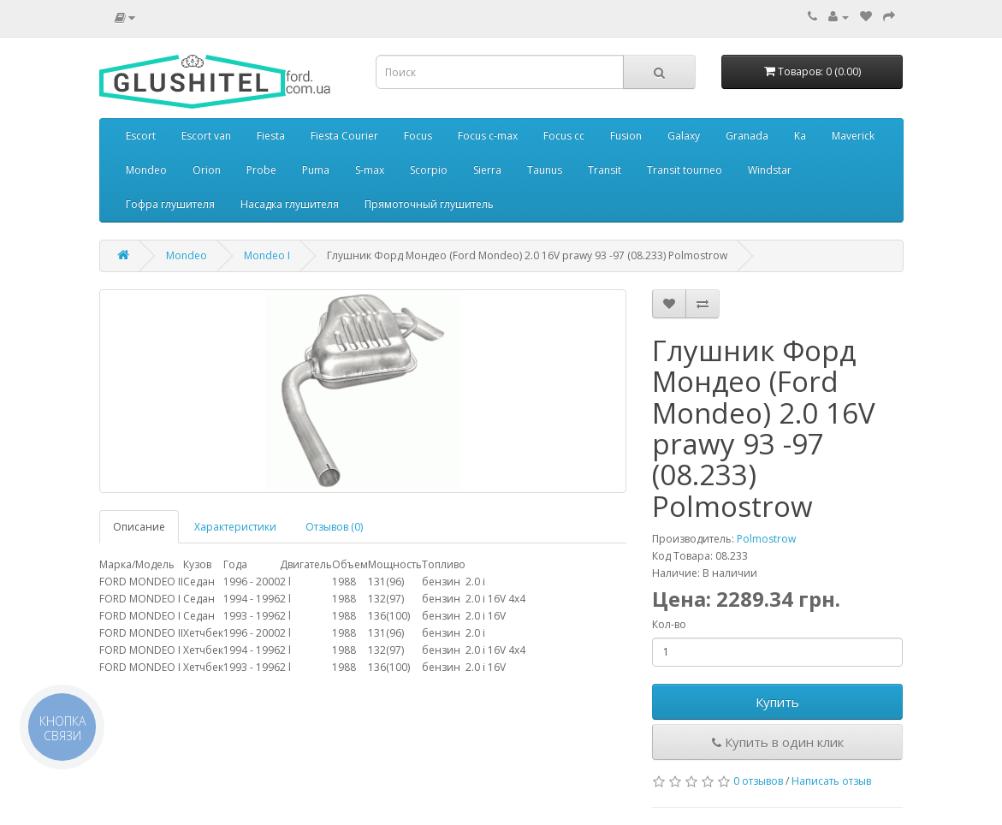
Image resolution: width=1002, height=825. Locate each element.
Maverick (853, 135)
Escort (141, 135)
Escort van (206, 135)
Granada (747, 135)
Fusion (626, 135)
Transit (604, 170)
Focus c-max (488, 135)
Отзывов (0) (334, 526)
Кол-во (669, 624)
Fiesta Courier (344, 135)
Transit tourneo (684, 170)
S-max (369, 170)
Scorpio (429, 170)
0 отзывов (758, 781)
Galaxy (683, 135)
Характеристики (235, 526)
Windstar (770, 170)
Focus (418, 135)
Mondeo (146, 170)
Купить (777, 701)
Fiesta (271, 135)
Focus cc (563, 135)
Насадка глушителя (289, 204)
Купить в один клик (778, 742)
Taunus (544, 170)
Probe (261, 170)
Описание (139, 526)
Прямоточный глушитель (429, 204)
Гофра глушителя (170, 204)
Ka (800, 135)
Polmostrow (766, 538)
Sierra (487, 170)
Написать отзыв (831, 781)
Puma (315, 170)
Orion (207, 170)
